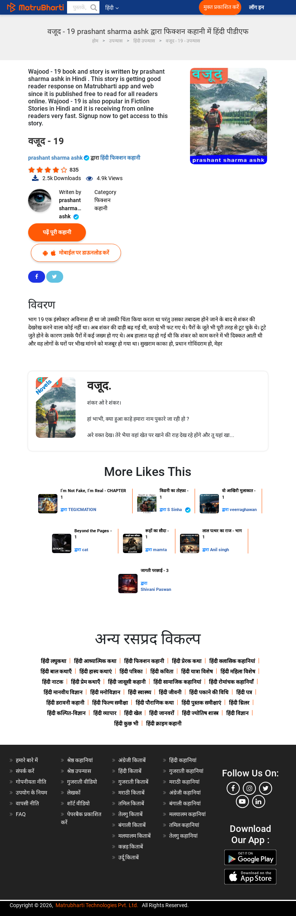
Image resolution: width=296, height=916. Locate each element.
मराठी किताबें (131, 792)
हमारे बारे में (27, 760)
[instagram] (249, 788)
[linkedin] (258, 801)
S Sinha (179, 510)
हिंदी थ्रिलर (239, 703)
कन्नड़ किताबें (130, 846)
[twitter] (265, 788)
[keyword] (83, 7)
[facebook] (233, 788)
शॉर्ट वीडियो (78, 803)
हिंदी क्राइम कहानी (164, 723)
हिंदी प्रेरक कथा (187, 661)
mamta (160, 549)
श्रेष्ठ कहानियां (80, 760)
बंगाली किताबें (132, 825)
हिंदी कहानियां (183, 760)
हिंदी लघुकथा (53, 661)
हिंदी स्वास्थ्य (139, 692)
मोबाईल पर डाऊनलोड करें (76, 253)
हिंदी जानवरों (161, 713)
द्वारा (64, 509)
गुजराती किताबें (133, 782)
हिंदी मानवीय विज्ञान (63, 692)
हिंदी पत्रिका (131, 671)
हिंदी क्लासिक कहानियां (232, 661)
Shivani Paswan (156, 589)
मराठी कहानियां (184, 782)
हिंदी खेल (132, 713)
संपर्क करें (25, 771)
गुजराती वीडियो (82, 782)
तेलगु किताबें (130, 814)
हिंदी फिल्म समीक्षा (110, 703)
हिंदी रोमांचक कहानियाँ (231, 682)
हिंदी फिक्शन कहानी (120, 158)
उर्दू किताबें (128, 857)
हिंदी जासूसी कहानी (127, 682)
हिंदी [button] (112, 8)
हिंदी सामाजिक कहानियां (177, 682)
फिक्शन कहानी (102, 204)
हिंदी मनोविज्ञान (105, 692)
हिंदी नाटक (52, 682)
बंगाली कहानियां (185, 803)
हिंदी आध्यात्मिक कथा (95, 661)
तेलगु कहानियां (183, 836)
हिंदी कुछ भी (126, 723)
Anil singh (219, 549)
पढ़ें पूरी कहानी (57, 232)
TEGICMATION (82, 509)
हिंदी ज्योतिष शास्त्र (200, 713)
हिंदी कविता (161, 671)
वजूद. (99, 385)
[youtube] (242, 801)
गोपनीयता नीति (31, 782)
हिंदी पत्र (244, 692)
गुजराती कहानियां (186, 771)
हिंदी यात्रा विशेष (197, 671)
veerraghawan (243, 509)
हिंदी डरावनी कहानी (65, 703)
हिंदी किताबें (129, 771)
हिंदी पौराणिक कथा (155, 703)
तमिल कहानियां (184, 825)
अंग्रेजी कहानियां (185, 792)
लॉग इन (257, 7)
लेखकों (74, 792)
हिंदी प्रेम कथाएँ (85, 682)
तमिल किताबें (131, 803)
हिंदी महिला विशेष (237, 671)
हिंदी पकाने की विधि (209, 692)
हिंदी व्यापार (104, 713)
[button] (93, 7)
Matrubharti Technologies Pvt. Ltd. (97, 905)
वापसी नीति (27, 803)
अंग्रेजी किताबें (132, 760)
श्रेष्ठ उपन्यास (79, 771)
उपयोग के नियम (31, 792)
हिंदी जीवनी (170, 692)
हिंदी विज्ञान (237, 713)
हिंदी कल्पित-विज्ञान (66, 713)
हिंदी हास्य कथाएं (95, 671)
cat (85, 549)
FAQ (21, 814)
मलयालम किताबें (134, 836)
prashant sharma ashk (59, 158)
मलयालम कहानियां (187, 814)
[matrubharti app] (170, 7)
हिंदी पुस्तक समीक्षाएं (201, 703)
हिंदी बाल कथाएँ (56, 671)
